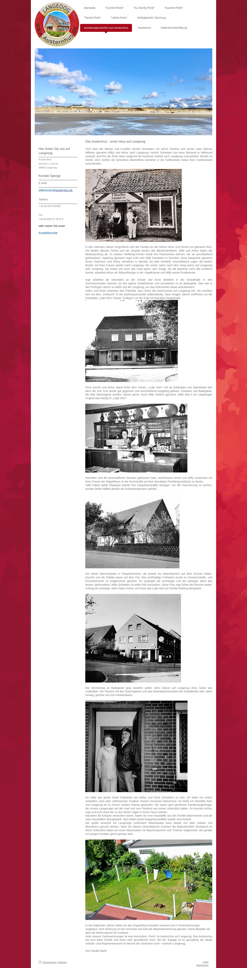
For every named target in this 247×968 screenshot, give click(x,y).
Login (205, 962)
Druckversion (48, 962)
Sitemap (62, 962)
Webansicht (202, 965)
